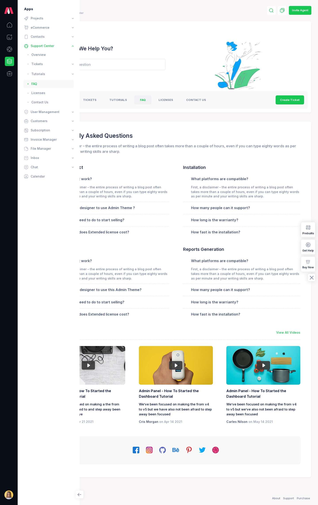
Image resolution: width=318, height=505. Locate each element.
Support (288, 498)
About (276, 498)
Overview (108, 100)
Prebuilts (308, 229)
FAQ (188, 100)
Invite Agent (300, 10)
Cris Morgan (179, 436)
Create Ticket (289, 100)
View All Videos (288, 342)
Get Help (308, 246)
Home (90, 13)
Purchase (303, 498)
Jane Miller (106, 431)
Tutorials (164, 100)
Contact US (242, 100)
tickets (135, 100)
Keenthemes (105, 498)
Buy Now (308, 264)
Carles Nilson (252, 436)
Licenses (211, 100)
